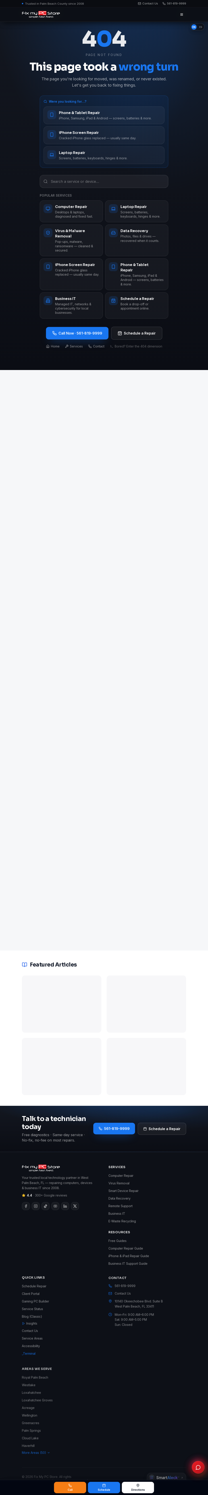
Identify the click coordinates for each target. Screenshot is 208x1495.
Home (53, 346)
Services (74, 346)
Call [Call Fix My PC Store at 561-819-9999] (70, 1487)
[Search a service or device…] (104, 181)
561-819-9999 (114, 1128)
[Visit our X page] (75, 1213)
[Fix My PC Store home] (41, 14)
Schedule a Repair (137, 333)
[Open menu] (181, 14)
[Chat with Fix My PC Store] (198, 1467)
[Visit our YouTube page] (55, 1213)
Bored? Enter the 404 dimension (136, 346)
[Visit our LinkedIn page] (65, 1213)
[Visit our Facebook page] (26, 1213)
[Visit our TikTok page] (46, 1213)
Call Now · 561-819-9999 (77, 333)
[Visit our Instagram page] (36, 1213)
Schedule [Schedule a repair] (104, 1487)
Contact (96, 346)
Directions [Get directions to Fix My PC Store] (138, 1487)
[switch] (197, 26)
